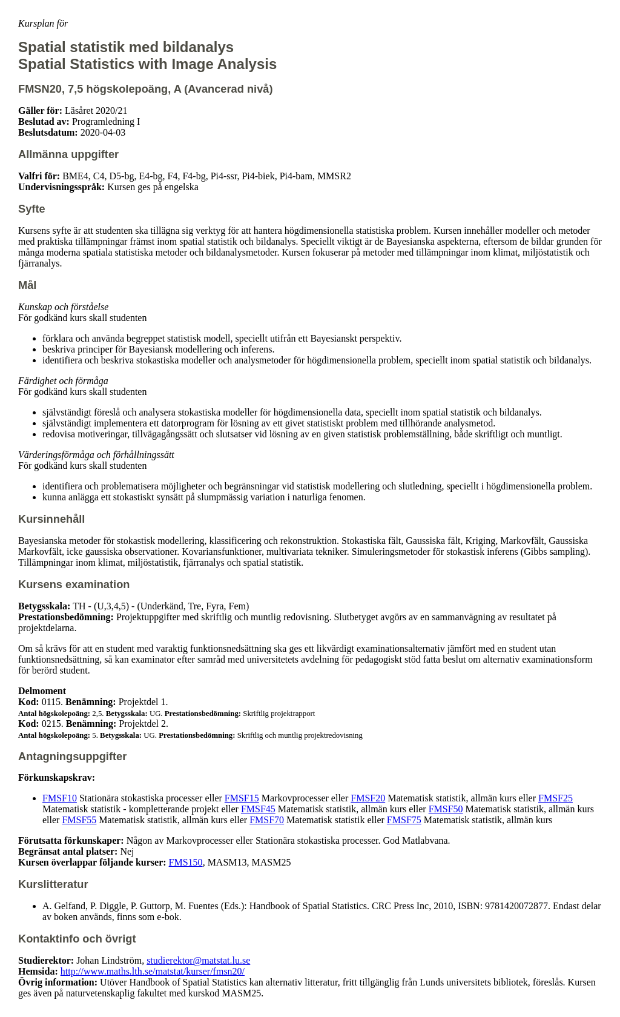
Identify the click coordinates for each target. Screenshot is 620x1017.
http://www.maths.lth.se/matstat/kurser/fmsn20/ (153, 971)
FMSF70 (266, 820)
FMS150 (186, 862)
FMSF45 (258, 809)
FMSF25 (555, 798)
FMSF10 (59, 798)
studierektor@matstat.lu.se (198, 960)
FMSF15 (242, 798)
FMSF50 (446, 809)
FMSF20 (368, 798)
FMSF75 (404, 820)
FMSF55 (79, 820)
